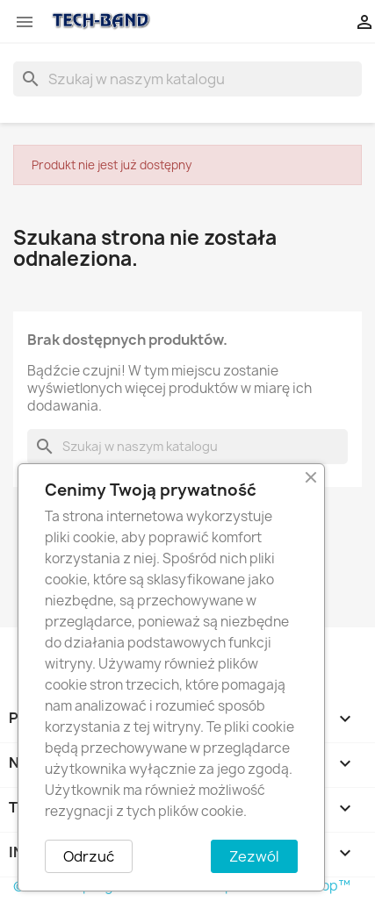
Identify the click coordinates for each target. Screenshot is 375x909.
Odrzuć (88, 856)
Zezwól (254, 856)
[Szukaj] (187, 79)
